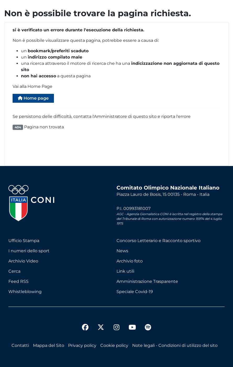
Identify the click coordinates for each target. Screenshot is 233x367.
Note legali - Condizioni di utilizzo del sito (175, 345)
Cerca (14, 271)
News (122, 250)
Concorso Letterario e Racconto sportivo (158, 240)
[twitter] (101, 323)
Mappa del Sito (48, 345)
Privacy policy (82, 345)
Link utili (125, 271)
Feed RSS (18, 281)
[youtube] (132, 328)
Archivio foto (129, 261)
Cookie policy (114, 345)
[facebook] (85, 328)
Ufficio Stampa (23, 240)
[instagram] (116, 328)
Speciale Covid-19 (134, 291)
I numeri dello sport (28, 250)
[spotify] (148, 328)
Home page (33, 98)
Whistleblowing (25, 291)
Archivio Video (23, 261)
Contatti (20, 345)
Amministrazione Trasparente (147, 281)
